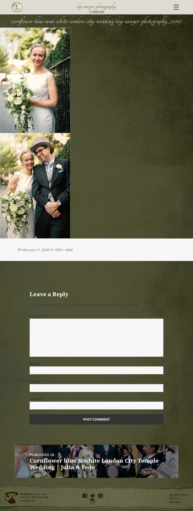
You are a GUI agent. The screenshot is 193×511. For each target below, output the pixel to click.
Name (36, 364)
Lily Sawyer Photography (96, 6)
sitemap (174, 502)
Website (37, 399)
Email (36, 381)
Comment (40, 316)
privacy (174, 498)
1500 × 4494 (63, 250)
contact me (27, 501)
